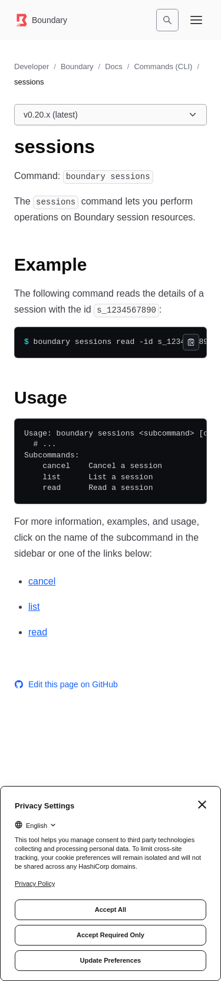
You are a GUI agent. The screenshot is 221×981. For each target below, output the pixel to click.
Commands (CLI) (163, 66)
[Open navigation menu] (196, 20)
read (37, 632)
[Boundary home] (40, 20)
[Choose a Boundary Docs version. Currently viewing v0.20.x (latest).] (110, 114)
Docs (114, 66)
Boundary (77, 66)
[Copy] (191, 342)
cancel (41, 581)
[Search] (167, 20)
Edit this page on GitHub (66, 684)
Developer (31, 66)
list (34, 607)
